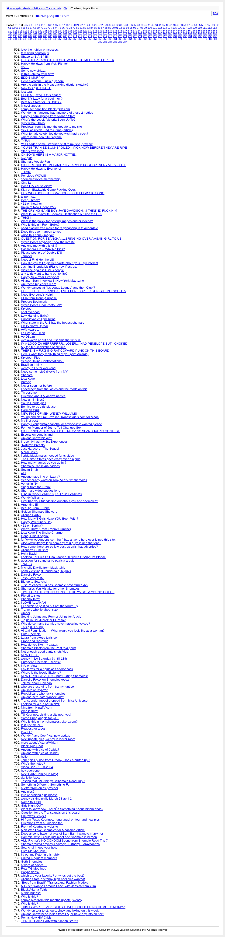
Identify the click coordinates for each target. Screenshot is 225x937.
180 (130, 33)
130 (90, 30)
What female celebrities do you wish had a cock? (54, 133)
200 (20, 36)
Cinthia (26, 182)
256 (90, 39)
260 (110, 39)
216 (100, 36)
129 (85, 30)
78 (70, 27)
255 (85, 39)
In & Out (26, 732)
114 (10, 30)
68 (34, 27)
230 (170, 36)
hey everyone (30, 770)
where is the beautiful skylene (41, 137)
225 (145, 36)
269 (155, 39)
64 (20, 27)
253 (75, 39)
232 (180, 36)
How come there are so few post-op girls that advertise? (59, 546)
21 (77, 25)
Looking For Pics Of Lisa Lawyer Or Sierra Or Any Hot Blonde (63, 557)
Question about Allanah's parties (43, 396)
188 (170, 33)
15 (56, 25)
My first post (29, 420)
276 (190, 39)
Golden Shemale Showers (39, 511)
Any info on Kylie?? (34, 690)
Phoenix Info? (30, 599)
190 (180, 33)
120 (40, 30)
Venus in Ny (29, 483)
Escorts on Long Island (37, 434)
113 (214, 27)
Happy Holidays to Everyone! (41, 168)
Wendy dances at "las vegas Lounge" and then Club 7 (58, 287)
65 (24, 27)
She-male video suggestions (40, 490)
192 (190, 33)
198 (10, 36)
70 (41, 27)
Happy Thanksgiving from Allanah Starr (48, 116)
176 (110, 33)
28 (102, 25)
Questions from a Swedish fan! (42, 823)
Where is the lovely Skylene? (41, 672)
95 (131, 27)
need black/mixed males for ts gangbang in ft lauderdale (59, 228)
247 (45, 39)
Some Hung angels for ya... (40, 718)
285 (115, 41)
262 (120, 39)
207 (55, 36)
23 (84, 25)
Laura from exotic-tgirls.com (40, 637)
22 (81, 25)
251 (65, 39)
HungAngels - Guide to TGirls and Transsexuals (34, 8)
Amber (25, 613)
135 (115, 30)
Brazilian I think (31, 364)
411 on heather (31, 203)
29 (106, 25)
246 (40, 39)
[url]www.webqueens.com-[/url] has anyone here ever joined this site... (69, 539)
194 (200, 33)
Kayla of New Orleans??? (38, 207)
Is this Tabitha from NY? (37, 74)
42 (152, 25)
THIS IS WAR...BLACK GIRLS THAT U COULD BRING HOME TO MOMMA (73, 907)
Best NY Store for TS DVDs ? (41, 102)
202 (30, 36)
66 (27, 27)
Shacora (27, 375)
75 (59, 27)
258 (100, 39)
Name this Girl (31, 802)
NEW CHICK (30, 655)
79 (74, 27)
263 (125, 39)
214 (90, 36)
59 (213, 25)
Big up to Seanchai (34, 581)
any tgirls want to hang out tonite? (44, 273)
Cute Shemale (31, 634)
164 (50, 33)
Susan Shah (29, 469)
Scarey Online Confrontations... (42, 361)
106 (179, 27)
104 (169, 27)
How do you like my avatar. (39, 644)
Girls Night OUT (32, 805)
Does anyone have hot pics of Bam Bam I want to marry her (62, 833)
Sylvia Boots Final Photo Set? (41, 305)
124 (60, 30)
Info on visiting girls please (39, 795)
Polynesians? (30, 872)
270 (160, 39)
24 (88, 25)
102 (160, 27)
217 (105, 36)
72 (49, 27)
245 (35, 39)
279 (205, 39)
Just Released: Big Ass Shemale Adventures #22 (54, 585)
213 (85, 36)
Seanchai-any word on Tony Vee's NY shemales (54, 480)
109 (194, 27)
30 (109, 25)
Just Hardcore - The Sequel (40, 448)
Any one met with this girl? (39, 245)
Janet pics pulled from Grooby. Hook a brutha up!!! (55, 760)
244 (30, 39)
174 (100, 33)
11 (42, 25)
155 (215, 30)
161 (35, 33)
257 (95, 39)
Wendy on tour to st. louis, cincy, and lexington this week (60, 910)
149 (185, 30)
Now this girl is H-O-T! (36, 88)
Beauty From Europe (35, 508)
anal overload (30, 312)
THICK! (26, 217)
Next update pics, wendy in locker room (48, 739)
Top (66, 8)
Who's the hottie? (33, 763)
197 (215, 33)
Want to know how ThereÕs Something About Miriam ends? (62, 809)
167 (65, 33)
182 (140, 33)
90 (113, 27)
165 (55, 33)
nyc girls (26, 158)
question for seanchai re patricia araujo (48, 560)
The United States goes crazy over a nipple (50, 459)
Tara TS (26, 564)
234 (190, 36)
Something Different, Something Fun (46, 784)
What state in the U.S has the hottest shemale (52, 322)
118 (30, 30)
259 (105, 39)
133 (105, 30)
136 (120, 30)
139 (135, 30)
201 (25, 36)
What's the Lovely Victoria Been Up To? (48, 119)
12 (45, 25)
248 (50, 39)
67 (31, 27)
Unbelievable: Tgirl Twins (38, 319)
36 (131, 25)
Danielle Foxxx (31, 574)
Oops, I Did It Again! (35, 536)
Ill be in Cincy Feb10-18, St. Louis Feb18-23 (51, 494)
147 (175, 30)
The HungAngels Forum (51, 15)
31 (113, 25)
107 (185, 27)
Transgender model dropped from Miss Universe (54, 700)
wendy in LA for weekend (38, 368)
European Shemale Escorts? (41, 662)
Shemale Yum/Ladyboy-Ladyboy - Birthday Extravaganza (60, 844)
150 (190, 30)
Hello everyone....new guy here (42, 81)
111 (204, 27)
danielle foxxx (30, 777)
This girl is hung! (32, 627)
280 (210, 39)
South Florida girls (33, 403)
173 (95, 33)
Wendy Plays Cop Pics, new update (45, 735)
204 (40, 36)
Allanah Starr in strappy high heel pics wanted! (53, 879)
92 (120, 27)
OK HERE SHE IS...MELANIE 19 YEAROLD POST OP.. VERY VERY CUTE (73, 165)
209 (65, 36)
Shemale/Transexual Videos (40, 466)
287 (125, 41)
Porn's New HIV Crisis (36, 917)
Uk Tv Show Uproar (34, 326)
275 (185, 39)
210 (70, 36)
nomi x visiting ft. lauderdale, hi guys (46, 571)
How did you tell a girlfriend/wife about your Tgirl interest (59, 263)
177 (115, 33)
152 (200, 30)
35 (127, 25)
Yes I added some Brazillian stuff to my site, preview (57, 144)
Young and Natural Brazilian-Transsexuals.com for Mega (60, 417)
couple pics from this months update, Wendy (51, 900)
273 (175, 39)
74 (56, 27)
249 (55, 39)
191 (185, 33)
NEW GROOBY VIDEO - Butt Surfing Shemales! (54, 676)
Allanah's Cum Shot (34, 550)
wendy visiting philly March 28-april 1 (46, 798)
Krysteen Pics (30, 357)
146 (170, 30)
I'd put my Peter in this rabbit (40, 854)
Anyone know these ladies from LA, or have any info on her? (62, 914)
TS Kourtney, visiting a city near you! (46, 714)
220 (120, 36)
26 (95, 25)
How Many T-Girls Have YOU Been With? (49, 518)
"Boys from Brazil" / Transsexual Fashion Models (54, 882)
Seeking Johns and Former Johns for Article (51, 616)
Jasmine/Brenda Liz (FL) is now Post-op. (49, 266)
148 (180, 30)
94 (127, 27)
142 (150, 30)
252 (70, 39)
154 (210, 30)
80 (77, 27)
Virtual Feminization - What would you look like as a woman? (62, 630)
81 (81, 27)
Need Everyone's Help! (37, 294)
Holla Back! (29, 553)
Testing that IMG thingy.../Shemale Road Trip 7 (53, 781)
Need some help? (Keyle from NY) (44, 371)
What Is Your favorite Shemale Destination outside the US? (61, 214)
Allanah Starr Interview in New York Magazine (52, 280)
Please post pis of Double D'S (41, 252)
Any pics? (28, 791)
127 (75, 30)
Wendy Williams (32, 497)
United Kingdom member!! (39, 858)
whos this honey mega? (37, 235)
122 (50, 30)
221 (125, 36)
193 (195, 33)
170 (80, 33)
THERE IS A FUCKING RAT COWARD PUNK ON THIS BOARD (65, 350)
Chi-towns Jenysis (33, 816)
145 (165, 30)
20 (74, 25)
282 (100, 41)
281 (215, 39)
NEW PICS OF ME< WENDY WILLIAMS (49, 413)
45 (163, 25)
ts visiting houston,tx (35, 53)
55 (199, 25)
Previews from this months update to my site (51, 126)
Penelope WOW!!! (33, 175)
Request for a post (33, 728)
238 (210, 36)
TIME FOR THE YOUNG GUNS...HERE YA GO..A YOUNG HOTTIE (67, 592)
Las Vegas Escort (33, 333)
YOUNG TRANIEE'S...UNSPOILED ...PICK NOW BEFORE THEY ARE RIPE (74, 147)
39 (142, 25)
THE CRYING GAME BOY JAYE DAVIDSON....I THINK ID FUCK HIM (69, 210)
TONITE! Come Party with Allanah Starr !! (49, 921)
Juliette (26, 172)
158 (20, 33)
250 (60, 39)
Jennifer (26, 256)
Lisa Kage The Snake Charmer (42, 532)
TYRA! (25, 140)
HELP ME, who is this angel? (41, 95)
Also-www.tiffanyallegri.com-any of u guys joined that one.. (61, 543)
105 (175, 27)
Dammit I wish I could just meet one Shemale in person (59, 837)
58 (209, 25)
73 (52, 27)
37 (135, 25)
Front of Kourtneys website (39, 826)
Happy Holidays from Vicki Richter (44, 63)
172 (90, 33)
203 (35, 36)
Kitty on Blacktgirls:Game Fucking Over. (48, 189)
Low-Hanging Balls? (35, 315)
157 (15, 33)
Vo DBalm (28, 336)
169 (75, 33)
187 (165, 33)
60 (217, 25)
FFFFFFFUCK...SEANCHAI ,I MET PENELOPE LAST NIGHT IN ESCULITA (73, 291)
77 (66, 27)
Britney (26, 382)
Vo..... (25, 67)
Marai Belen (29, 452)
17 (63, 25)
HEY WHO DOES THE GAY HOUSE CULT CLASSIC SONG (62, 193)
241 (15, 39)
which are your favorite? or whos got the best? (53, 875)
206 (50, 36)
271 (165, 39)
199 (15, 36)
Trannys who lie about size (39, 609)
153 (205, 30)
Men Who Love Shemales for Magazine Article (53, 830)
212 (80, 36)
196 (210, 33)
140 (140, 30)
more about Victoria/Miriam (39, 742)
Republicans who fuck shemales (43, 693)
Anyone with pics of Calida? (40, 749)
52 (188, 25)
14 (52, 25)
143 (155, 30)
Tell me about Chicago (36, 683)
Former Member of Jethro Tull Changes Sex (51, 427)
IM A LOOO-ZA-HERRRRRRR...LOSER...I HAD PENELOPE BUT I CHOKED (74, 343)
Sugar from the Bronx (36, 487)
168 (70, 33)
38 (138, 25)
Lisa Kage (28, 378)
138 (130, 30)
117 (25, 30)
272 (170, 39)
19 (70, 25)
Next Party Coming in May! (39, 774)
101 (154, 27)
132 (100, 30)
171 (85, 33)
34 (124, 25)
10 (38, 25)
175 (105, 33)
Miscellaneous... (32, 105)
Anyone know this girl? (36, 438)
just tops (27, 91)
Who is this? (29, 711)
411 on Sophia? (32, 525)
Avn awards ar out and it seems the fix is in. (51, 340)
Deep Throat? (30, 200)
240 (10, 39)
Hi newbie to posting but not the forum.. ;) (49, 606)
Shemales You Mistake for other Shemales (50, 588)
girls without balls (33, 123)
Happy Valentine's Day (36, 522)
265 (135, 39)
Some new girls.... (33, 70)
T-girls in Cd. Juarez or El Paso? (43, 620)
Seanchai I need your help (39, 847)
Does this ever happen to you (41, 231)
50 (181, 25)
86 (98, 27)
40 (145, 25)
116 (20, 30)
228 (160, 36)
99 (145, 27)
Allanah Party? (31, 515)
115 (15, 30)
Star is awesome (32, 151)
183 (145, 33)
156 (10, 33)
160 (30, 33)
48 (174, 25)
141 (145, 30)
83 (88, 27)
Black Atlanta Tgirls (34, 889)
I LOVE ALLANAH (33, 602)
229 (165, 36)
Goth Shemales (31, 861)
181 (135, 33)
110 (199, 27)
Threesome (29, 392)
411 (23, 473)
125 (65, 30)
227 (155, 36)
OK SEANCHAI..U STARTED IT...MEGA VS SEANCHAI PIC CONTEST (70, 431)
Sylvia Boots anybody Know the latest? (48, 242)
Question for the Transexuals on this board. (50, 812)
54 (195, 25)
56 (202, 25)
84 (91, 27)
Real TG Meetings (33, 868)
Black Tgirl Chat (32, 746)
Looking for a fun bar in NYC (40, 704)
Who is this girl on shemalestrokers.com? (49, 721)
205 (45, 36)
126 (70, 30)
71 (45, 27)
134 (110, 30)
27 (99, 25)
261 (115, 39)
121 (45, 30)
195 (205, 33)
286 (120, 41)
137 (125, 30)
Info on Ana (29, 665)
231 (175, 36)
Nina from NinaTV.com (36, 707)
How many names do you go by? (43, 462)
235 (195, 36)
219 (115, 36)
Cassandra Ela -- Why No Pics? (43, 249)
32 (117, 25)
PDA (215, 13)
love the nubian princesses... (40, 49)
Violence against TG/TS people (42, 270)
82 (84, 27)
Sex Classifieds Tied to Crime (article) (47, 130)
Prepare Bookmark (34, 301)
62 (13, 27)
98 (141, 27)
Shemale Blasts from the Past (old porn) (48, 648)
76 (63, 27)
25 (92, 25)
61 (9, 27)
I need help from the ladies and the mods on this (54, 389)
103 (165, 27)
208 (60, 36)
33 (120, 25)
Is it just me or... (32, 725)
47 (170, 25)
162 (40, 33)
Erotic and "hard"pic (34, 641)
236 (200, 36)
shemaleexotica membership (41, 179)
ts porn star (29, 196)
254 (80, 39)
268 (150, 39)
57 (206, 25)
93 (123, 27)
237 (205, 36)
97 (138, 27)
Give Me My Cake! (34, 851)
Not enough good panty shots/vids (44, 651)
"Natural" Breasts (33, 445)
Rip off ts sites (30, 595)
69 (38, 27)
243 (25, 39)
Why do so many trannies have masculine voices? (55, 623)
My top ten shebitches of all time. (43, 347)
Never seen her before (36, 385)
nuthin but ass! (31, 893)
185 (155, 33)
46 (167, 25)
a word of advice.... (34, 865)
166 (60, 33)
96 (134, 27)
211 (75, 36)
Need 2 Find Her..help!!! (37, 259)
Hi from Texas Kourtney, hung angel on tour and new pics (60, 819)
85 (95, 27)
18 (67, 25)
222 (130, 36)
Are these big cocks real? (38, 284)
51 (184, 25)
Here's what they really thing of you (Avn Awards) (55, 354)
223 (135, 36)
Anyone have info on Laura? (40, 476)
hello (24, 756)
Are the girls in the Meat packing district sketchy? (54, 84)
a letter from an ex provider (39, 788)
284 (110, 41)
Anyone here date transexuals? (42, 697)
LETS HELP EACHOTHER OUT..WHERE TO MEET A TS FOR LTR (67, 60)
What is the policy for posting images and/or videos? (57, 221)
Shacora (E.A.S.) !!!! (35, 56)
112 (210, 27)
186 (160, 33)
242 (20, 39)
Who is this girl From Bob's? (40, 224)
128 (80, 30)
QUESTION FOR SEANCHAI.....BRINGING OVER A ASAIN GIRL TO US (71, 238)
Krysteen (27, 308)
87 (102, 27)
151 (195, 30)
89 (109, 27)
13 (49, 25)
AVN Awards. (30, 329)
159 (25, 33)
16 (60, 25)
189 (175, 33)
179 (125, 33)
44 (160, 25)
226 (150, 36)
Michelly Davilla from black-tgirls (43, 567)
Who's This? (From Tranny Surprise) (46, 529)
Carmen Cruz (30, 410)
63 (16, 27)
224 (140, 36)
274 (180, 39)
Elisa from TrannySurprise (39, 298)
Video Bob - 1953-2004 (37, 767)
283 (105, 41)
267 (145, 39)
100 (150, 27)
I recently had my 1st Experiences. (45, 441)
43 (156, 25)
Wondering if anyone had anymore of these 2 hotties (57, 112)
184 (150, 33)
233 (185, 36)
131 (95, 30)
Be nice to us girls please (38, 406)
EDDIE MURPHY (33, 77)
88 (106, 27)
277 (195, 39)
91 (116, 27)
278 (200, 39)
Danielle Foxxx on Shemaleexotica (45, 679)
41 (149, 25)
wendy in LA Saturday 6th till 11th (44, 658)
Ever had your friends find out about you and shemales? (59, 501)
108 (189, 27)
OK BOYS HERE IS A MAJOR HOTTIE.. (48, 154)
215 (95, 36)
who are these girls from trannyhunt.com (48, 686)
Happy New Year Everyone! (40, 277)
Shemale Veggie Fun (35, 161)
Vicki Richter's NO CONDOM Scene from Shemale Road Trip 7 (64, 840)
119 (35, 30)
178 (120, 33)
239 (215, 36)
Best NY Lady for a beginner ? (41, 98)
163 (45, 33)
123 (55, 30)
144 (160, 30)
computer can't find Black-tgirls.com (45, 109)
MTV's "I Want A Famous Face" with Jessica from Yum (58, 886)
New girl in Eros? (33, 399)
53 (192, 25)
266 (140, 39)
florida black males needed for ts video (47, 455)
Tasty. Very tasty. (32, 578)
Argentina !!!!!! (30, 504)
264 (130, 39)
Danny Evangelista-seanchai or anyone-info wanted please (61, 424)
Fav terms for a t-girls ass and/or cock (47, 669)
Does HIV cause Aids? (36, 186)
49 (177, 25)
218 (110, 36)
